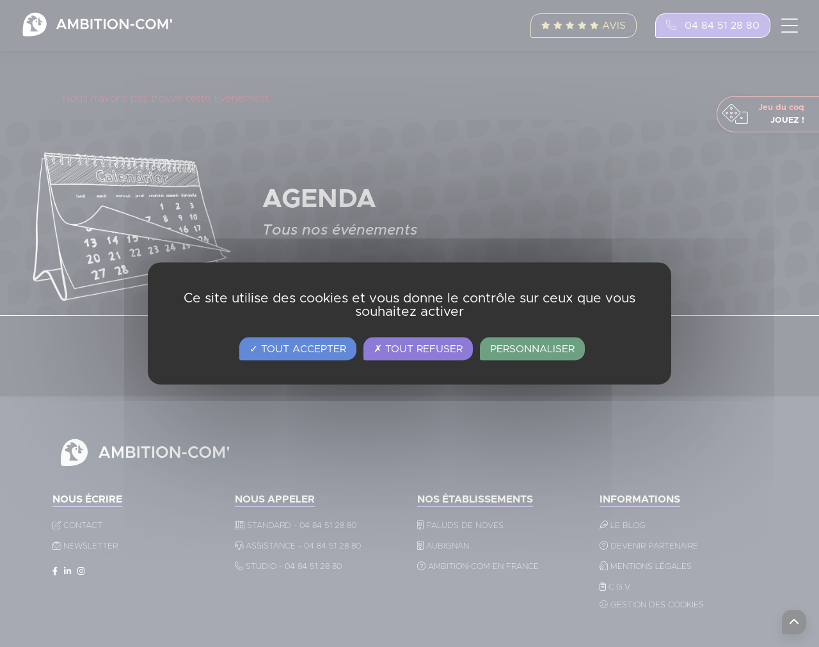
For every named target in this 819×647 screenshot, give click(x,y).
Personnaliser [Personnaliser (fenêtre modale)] (532, 349)
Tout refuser (418, 349)
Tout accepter (298, 349)
